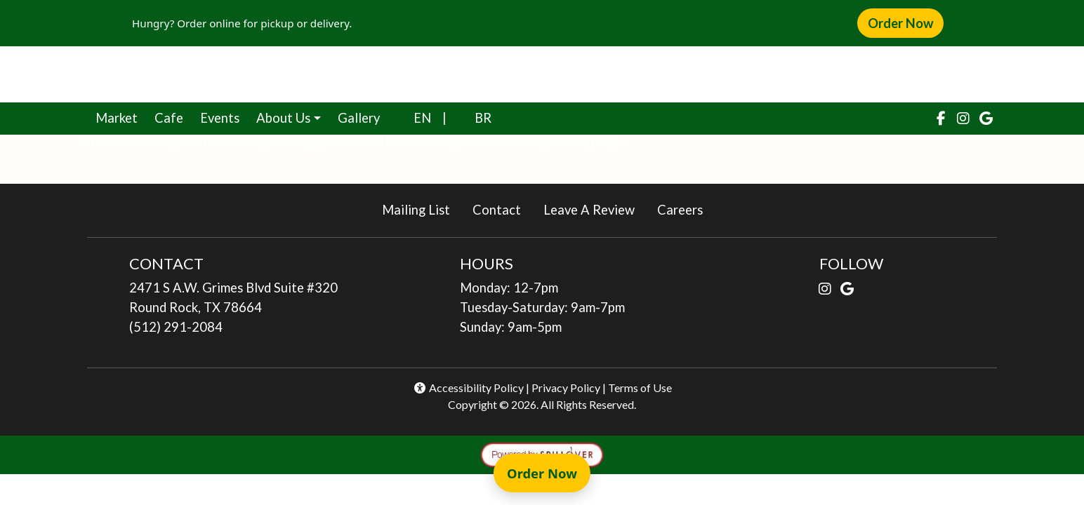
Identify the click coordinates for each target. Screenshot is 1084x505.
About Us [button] (283, 118)
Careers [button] (685, 208)
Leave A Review (594, 208)
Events (219, 118)
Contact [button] (502, 208)
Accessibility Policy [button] (468, 387)
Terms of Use (640, 387)
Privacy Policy (565, 387)
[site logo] (542, 74)
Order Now (906, 22)
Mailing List (416, 209)
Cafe (173, 116)
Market (120, 116)
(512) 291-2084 (176, 327)
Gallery (359, 118)
